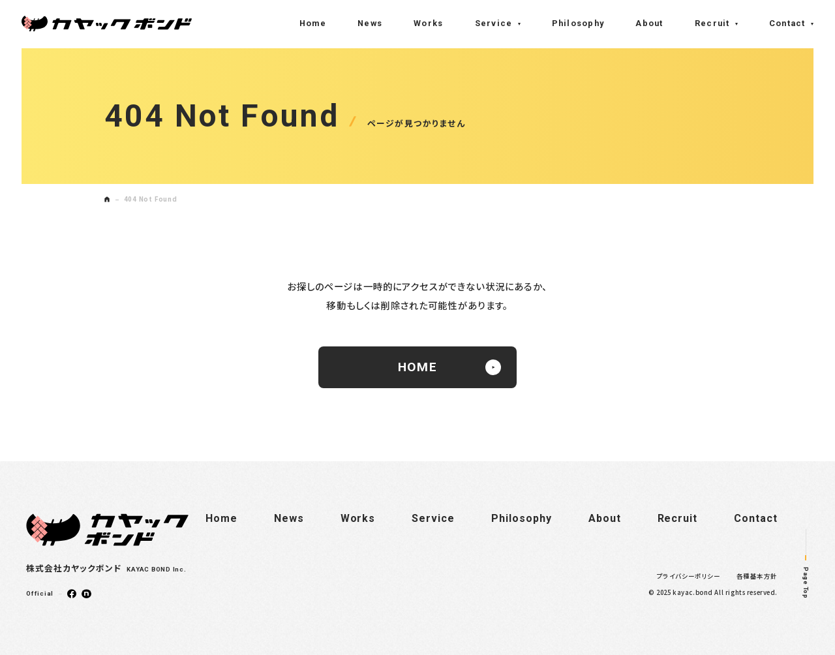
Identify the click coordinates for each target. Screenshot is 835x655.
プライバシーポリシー (689, 576)
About (649, 23)
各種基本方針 (757, 576)
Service (494, 23)
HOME (449, 367)
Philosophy (578, 23)
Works (428, 23)
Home (312, 23)
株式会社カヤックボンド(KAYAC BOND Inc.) (107, 23)
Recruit (712, 23)
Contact (787, 23)
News (369, 23)
